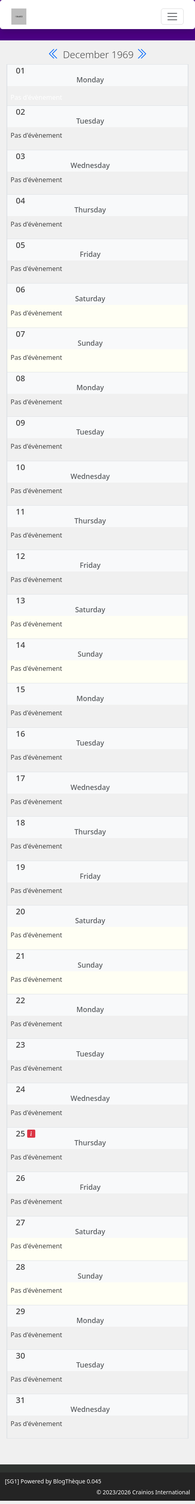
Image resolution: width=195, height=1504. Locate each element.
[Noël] (31, 1133)
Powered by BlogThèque (53, 1481)
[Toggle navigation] (172, 16)
